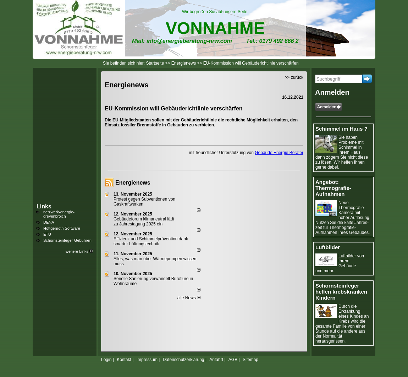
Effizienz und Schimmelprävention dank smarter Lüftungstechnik (151, 241)
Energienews (132, 183)
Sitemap (250, 359)
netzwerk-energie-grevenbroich (59, 214)
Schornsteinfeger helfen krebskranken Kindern (341, 292)
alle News (188, 297)
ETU (47, 234)
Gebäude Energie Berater (279, 152)
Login (106, 359)
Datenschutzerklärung (183, 359)
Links (44, 206)
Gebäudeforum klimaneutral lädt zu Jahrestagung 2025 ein (144, 221)
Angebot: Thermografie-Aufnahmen (333, 188)
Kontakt (124, 359)
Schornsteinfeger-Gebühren (67, 240)
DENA (48, 222)
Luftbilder (327, 247)
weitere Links (79, 251)
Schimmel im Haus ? (341, 129)
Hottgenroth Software (61, 228)
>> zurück (294, 77)
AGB (232, 359)
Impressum (147, 359)
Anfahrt (216, 359)
